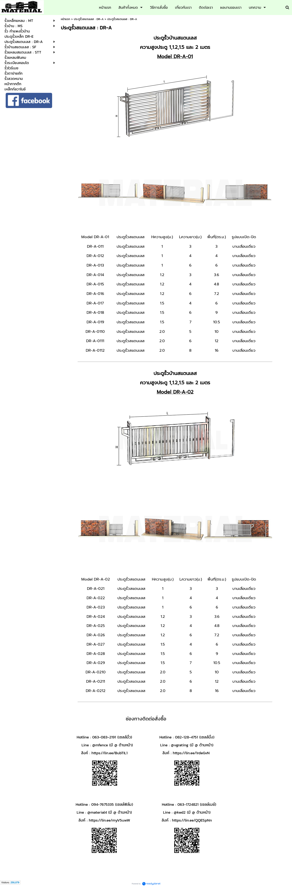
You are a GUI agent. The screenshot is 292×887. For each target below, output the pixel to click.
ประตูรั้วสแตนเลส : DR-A (89, 19)
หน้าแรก (65, 19)
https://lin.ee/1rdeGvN (191, 753)
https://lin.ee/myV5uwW (109, 820)
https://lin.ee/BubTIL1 (109, 753)
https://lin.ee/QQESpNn (192, 820)
